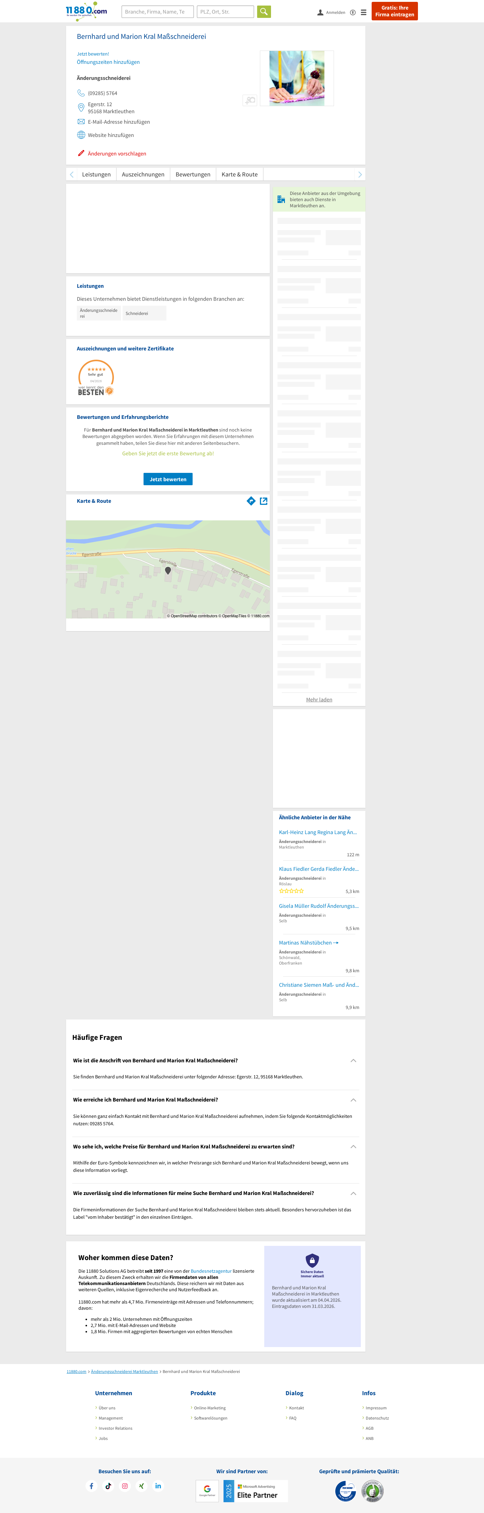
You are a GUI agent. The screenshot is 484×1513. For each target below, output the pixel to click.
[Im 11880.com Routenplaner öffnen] (251, 500)
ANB (369, 1438)
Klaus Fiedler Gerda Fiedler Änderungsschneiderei (319, 868)
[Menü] (366, 12)
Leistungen (96, 174)
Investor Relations (115, 1428)
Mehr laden (319, 699)
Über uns (107, 1408)
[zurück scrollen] (71, 174)
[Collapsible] (353, 1061)
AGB (369, 1428)
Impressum (376, 1408)
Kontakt (296, 1408)
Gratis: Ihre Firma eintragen (394, 11)
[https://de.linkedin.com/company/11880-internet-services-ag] (158, 1487)
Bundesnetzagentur (211, 1271)
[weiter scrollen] (360, 174)
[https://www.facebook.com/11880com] (92, 1487)
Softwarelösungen (210, 1418)
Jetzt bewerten (168, 479)
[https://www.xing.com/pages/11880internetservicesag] (142, 1487)
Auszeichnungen (143, 174)
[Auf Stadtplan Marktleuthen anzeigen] (263, 500)
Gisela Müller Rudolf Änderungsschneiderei (319, 905)
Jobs (103, 1438)
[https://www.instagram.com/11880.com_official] (125, 1487)
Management (111, 1418)
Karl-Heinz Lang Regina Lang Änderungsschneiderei (319, 832)
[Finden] (264, 12)
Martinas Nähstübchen (305, 942)
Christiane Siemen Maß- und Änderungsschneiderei (319, 984)
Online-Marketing (210, 1408)
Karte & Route (240, 174)
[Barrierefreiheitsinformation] (355, 12)
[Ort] (225, 12)
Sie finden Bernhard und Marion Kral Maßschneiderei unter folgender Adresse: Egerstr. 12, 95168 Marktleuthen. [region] (188, 1076)
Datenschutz (377, 1418)
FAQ (292, 1418)
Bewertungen (193, 174)
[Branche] (158, 12)
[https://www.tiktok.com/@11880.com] (108, 1487)
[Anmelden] (333, 12)
